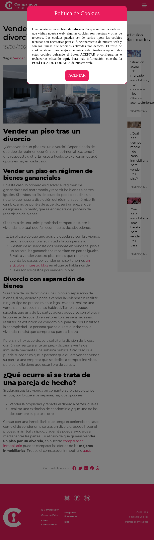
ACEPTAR (76, 75)
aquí (66, 58)
